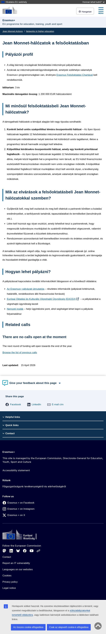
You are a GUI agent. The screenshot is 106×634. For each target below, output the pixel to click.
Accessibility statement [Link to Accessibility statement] (16, 470)
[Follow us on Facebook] (25, 551)
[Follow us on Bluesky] (18, 551)
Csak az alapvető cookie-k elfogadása (69, 627)
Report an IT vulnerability (16, 563)
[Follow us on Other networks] (38, 551)
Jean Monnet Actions (12, 31)
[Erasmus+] (9, 10)
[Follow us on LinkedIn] (11, 551)
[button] (13, 404)
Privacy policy (10, 581)
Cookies (6, 575)
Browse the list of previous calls (19, 352)
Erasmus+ (8, 451)
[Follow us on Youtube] (31, 551)
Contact (6, 557)
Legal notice (9, 588)
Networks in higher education (40, 31)
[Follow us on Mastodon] (4, 551)
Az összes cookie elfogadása (28, 627)
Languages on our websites (17, 569)
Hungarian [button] (85, 11)
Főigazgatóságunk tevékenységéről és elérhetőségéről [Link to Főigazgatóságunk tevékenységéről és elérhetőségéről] (34, 486)
